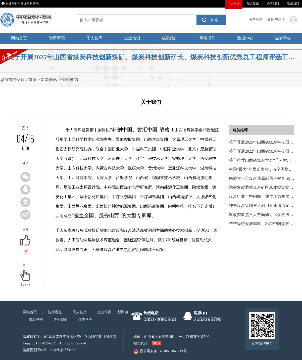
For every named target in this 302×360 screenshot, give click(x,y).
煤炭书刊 (207, 38)
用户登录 (255, 19)
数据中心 (245, 38)
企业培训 (132, 38)
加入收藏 (253, 3)
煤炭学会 (283, 38)
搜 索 (213, 20)
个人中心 (234, 3)
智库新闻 (57, 38)
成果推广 (170, 38)
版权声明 (30, 350)
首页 (32, 79)
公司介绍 (70, 79)
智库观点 (55, 312)
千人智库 (94, 38)
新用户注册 (276, 19)
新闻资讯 (49, 79)
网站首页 (19, 38)
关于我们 (273, 3)
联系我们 (293, 3)
